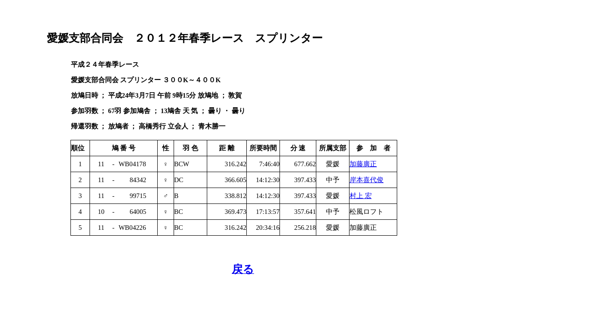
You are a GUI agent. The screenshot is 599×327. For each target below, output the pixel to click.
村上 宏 (360, 195)
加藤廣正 (363, 164)
